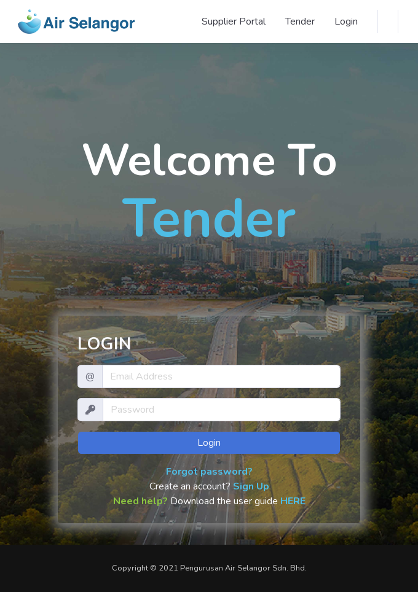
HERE (293, 501)
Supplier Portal (234, 21)
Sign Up (251, 486)
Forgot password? (209, 471)
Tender (300, 21)
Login (346, 21)
